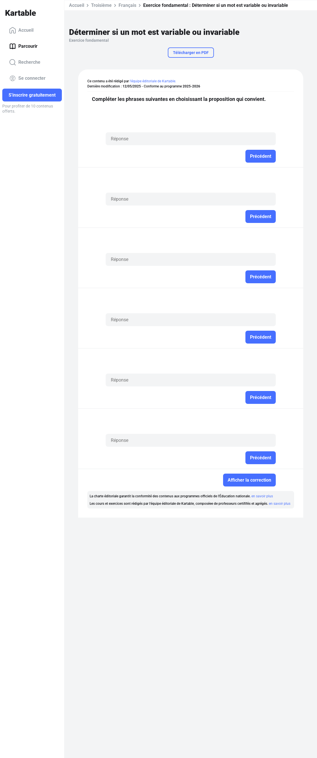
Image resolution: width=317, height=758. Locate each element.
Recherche (24, 62)
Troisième (101, 5)
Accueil (21, 30)
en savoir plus (262, 496)
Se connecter (27, 78)
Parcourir (23, 46)
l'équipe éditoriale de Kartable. (153, 81)
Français (127, 5)
